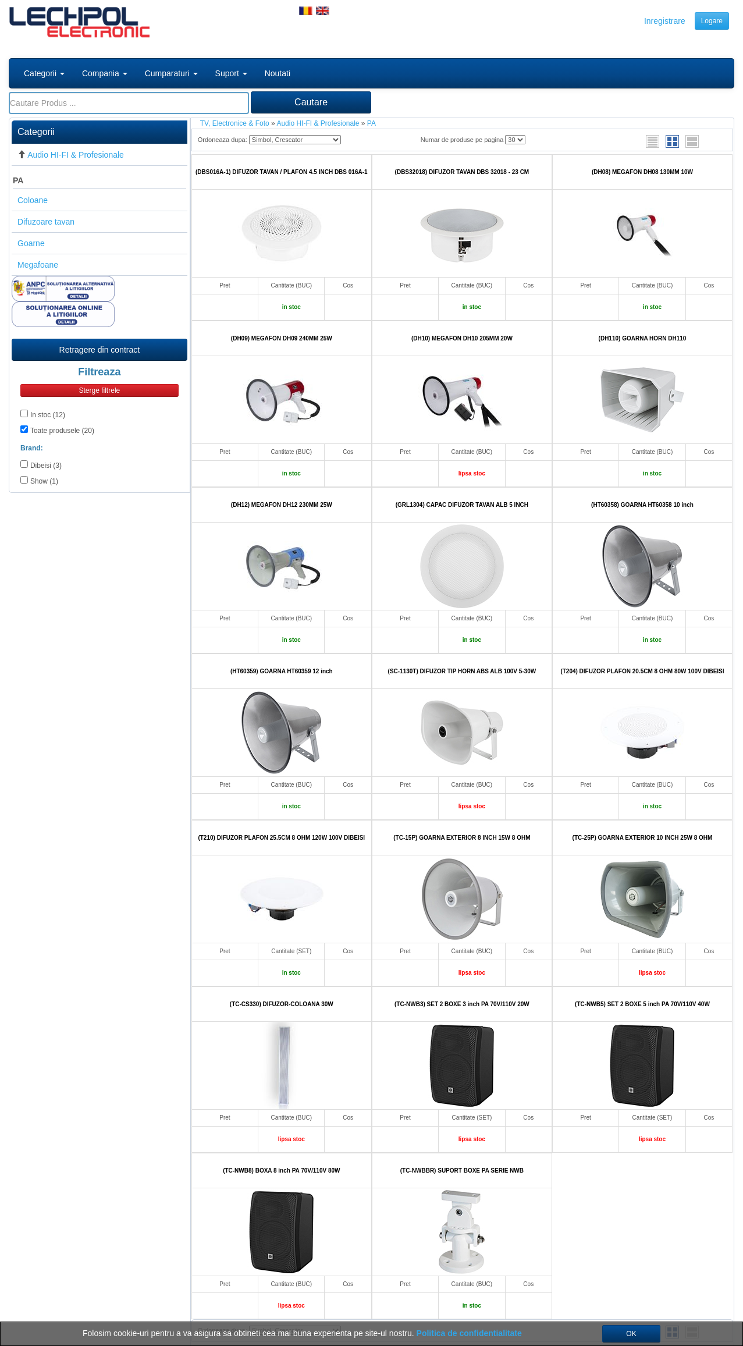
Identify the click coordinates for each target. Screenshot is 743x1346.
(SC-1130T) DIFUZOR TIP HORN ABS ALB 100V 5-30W (462, 671)
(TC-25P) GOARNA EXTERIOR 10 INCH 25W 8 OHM (643, 837)
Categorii (44, 73)
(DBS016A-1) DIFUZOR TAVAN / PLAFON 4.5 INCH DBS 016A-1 (281, 172)
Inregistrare (664, 21)
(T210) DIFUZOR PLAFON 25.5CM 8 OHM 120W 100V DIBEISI (281, 837)
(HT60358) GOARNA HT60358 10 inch (642, 505)
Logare (712, 21)
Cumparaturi (171, 73)
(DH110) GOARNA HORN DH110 (643, 338)
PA (18, 180)
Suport (231, 73)
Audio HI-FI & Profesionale (75, 154)
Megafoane (37, 264)
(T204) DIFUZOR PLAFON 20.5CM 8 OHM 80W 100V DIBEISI (642, 671)
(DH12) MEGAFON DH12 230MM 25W (281, 505)
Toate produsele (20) (62, 431)
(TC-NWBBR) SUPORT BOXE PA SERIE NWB (462, 1170)
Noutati (277, 73)
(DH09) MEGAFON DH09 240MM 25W (281, 338)
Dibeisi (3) (46, 465)
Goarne (31, 243)
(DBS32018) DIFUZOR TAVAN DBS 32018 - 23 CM (462, 172)
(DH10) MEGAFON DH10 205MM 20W (462, 338)
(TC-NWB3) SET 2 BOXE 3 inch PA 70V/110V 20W (461, 1004)
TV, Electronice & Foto (234, 123)
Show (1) (44, 481)
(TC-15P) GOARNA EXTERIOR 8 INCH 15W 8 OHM (461, 837)
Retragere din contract (99, 349)
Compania (104, 73)
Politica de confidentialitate (469, 1333)
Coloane (32, 200)
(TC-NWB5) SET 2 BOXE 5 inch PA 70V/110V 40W (642, 1004)
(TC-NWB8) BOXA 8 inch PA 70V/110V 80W (281, 1170)
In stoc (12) (47, 415)
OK (631, 1334)
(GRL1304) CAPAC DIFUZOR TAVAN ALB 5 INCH (462, 505)
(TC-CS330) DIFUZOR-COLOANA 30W (281, 1004)
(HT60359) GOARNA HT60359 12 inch (281, 671)
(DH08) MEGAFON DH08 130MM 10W (642, 172)
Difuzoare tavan (45, 221)
